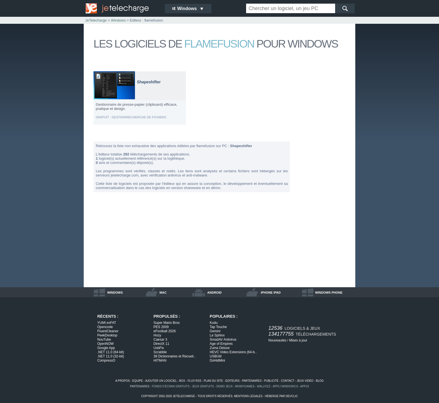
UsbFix (158, 348)
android (214, 292)
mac (163, 292)
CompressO (106, 360)
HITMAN (159, 360)
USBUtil (215, 356)
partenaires (251, 380)
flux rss (194, 380)
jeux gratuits (203, 386)
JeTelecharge (96, 20)
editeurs (232, 380)
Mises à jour (298, 340)
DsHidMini (217, 360)
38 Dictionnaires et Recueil (174, 356)
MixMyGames (244, 386)
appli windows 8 (285, 386)
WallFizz (263, 386)
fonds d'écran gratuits (171, 386)
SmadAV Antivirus (223, 339)
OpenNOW (105, 344)
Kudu (214, 323)
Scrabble (160, 352)
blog (320, 380)
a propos (122, 380)
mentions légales (248, 396)
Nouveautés (277, 340)
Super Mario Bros (166, 323)
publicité (271, 380)
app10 (304, 386)
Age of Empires (221, 344)
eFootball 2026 (164, 331)
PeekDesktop (107, 335)
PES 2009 (161, 327)
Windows (118, 20)
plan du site (213, 380)
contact (287, 380)
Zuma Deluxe (220, 348)
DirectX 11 (161, 344)
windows (115, 292)
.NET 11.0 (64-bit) (110, 352)
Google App (106, 348)
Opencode (105, 327)
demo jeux (224, 386)
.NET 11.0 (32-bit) (110, 356)
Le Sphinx (217, 335)
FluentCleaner (107, 331)
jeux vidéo (305, 380)
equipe (137, 380)
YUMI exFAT (106, 323)
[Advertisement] (323, 155)
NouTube (104, 339)
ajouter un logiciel (161, 380)
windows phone (329, 292)
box (182, 380)
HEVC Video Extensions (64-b (233, 352)
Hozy (157, 335)
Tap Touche (218, 327)
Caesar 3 (160, 339)
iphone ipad (271, 292)
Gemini (215, 331)
